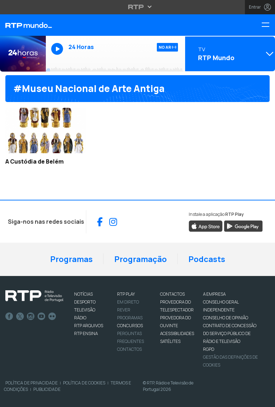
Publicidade (47, 389)
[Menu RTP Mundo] (268, 25)
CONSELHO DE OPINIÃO (225, 318)
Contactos (129, 349)
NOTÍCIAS (83, 294)
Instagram (31, 316)
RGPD (208, 349)
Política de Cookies (84, 383)
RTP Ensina (86, 333)
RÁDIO (80, 318)
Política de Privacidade (31, 383)
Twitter (20, 316)
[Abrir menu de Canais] (229, 54)
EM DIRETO (128, 302)
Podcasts (206, 259)
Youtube (41, 316)
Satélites (170, 341)
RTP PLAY (126, 294)
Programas (71, 259)
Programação (140, 259)
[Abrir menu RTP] (137, 7)
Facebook (9, 316)
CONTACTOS (172, 294)
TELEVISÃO (84, 310)
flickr (52, 316)
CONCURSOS (130, 326)
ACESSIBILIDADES (177, 333)
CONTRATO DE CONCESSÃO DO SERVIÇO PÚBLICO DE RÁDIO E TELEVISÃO (229, 333)
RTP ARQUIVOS (88, 326)
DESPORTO (85, 302)
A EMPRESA (214, 294)
